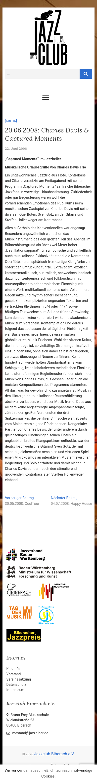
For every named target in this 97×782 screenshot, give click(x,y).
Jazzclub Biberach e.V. (54, 754)
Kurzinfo (13, 669)
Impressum (15, 690)
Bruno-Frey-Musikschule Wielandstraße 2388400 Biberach (27, 720)
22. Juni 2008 (16, 148)
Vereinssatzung (18, 679)
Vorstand (13, 674)
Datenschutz (16, 685)
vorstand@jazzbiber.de (27, 733)
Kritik (11, 121)
